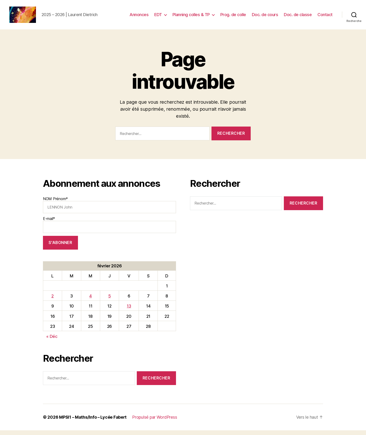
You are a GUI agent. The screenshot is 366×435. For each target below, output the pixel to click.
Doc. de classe (298, 16)
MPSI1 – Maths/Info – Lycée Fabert (93, 421)
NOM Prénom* (109, 209)
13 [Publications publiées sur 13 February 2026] (129, 310)
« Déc (51, 341)
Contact (325, 16)
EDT (158, 16)
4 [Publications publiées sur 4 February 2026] (90, 300)
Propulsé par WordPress (154, 421)
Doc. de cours (265, 16)
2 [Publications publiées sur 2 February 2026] (52, 300)
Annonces (139, 16)
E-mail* (109, 229)
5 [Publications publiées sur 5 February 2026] (109, 300)
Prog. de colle (233, 16)
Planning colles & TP (191, 16)
